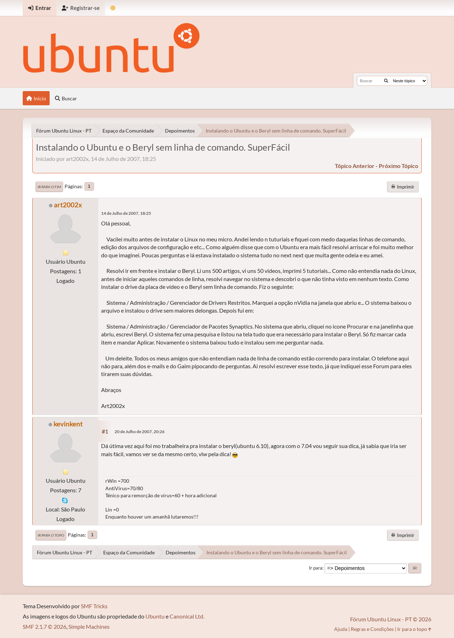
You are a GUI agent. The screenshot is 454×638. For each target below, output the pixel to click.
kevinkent (68, 424)
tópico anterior (355, 165)
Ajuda (340, 629)
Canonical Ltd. (187, 616)
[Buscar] (386, 81)
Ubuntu (155, 616)
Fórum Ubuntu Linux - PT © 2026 (390, 619)
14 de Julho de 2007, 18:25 (126, 213)
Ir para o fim (49, 187)
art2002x (68, 205)
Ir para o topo (51, 535)
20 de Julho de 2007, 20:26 (140, 431)
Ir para (315, 568)
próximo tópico (398, 165)
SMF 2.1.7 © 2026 (44, 626)
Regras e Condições (372, 629)
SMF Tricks (94, 606)
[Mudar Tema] (113, 8)
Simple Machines (89, 626)
